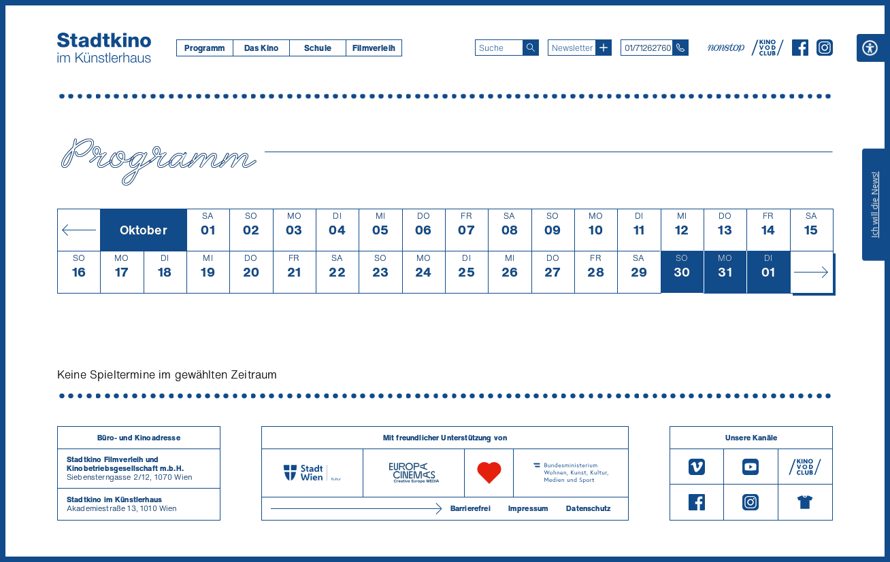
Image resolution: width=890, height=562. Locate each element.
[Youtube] (750, 466)
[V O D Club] (767, 51)
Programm (204, 48)
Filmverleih (373, 48)
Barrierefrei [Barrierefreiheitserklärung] (470, 508)
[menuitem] (204, 47)
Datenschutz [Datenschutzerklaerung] (588, 508)
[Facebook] (800, 51)
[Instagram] (825, 51)
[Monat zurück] (78, 230)
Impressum (528, 508)
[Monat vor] (811, 272)
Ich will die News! (874, 204)
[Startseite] (104, 48)
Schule (317, 48)
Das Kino (261, 48)
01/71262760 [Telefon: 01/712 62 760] (648, 48)
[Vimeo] (696, 466)
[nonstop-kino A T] (727, 47)
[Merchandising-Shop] (805, 502)
